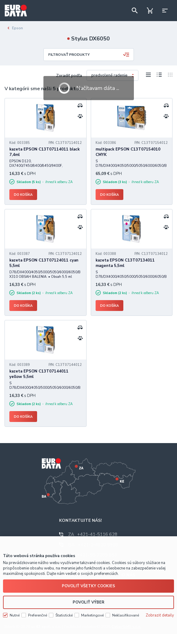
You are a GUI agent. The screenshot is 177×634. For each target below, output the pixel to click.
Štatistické (64, 611)
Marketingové (92, 611)
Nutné (15, 611)
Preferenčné (37, 611)
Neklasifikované (125, 611)
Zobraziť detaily (160, 611)
